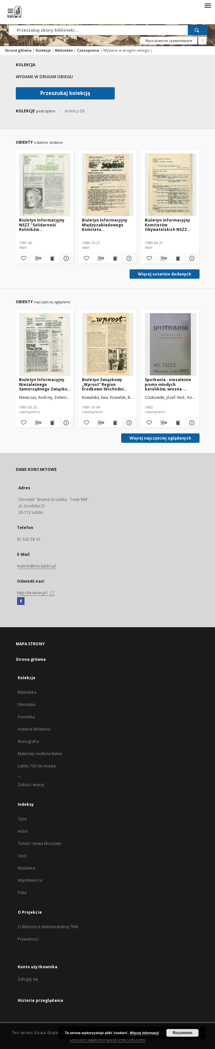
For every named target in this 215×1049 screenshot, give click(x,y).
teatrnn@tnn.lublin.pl (36, 566)
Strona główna (18, 50)
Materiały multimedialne (40, 753)
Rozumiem (182, 1033)
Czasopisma (88, 50)
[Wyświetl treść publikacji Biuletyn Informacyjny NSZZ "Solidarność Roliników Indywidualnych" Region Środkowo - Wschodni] (52, 258)
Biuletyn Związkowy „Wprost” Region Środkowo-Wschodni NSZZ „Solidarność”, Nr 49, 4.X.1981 (105, 384)
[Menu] (207, 5)
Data (22, 892)
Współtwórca (30, 880)
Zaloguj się (28, 979)
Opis (22, 855)
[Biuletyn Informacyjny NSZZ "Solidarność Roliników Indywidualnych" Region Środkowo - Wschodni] (44, 185)
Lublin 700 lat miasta (37, 766)
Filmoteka (27, 704)
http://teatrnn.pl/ (36, 593)
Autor (23, 831)
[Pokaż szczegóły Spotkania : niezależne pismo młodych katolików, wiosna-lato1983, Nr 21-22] (191, 423)
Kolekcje (44, 50)
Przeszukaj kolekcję (65, 93)
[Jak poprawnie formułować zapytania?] (202, 41)
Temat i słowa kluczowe (40, 843)
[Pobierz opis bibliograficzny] (37, 258)
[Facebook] (20, 601)
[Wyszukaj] (197, 30)
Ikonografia (28, 741)
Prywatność (28, 939)
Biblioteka (64, 50)
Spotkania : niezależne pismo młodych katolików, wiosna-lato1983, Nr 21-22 (168, 384)
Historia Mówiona (34, 729)
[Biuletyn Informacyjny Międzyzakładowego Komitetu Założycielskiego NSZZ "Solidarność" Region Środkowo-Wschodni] (107, 185)
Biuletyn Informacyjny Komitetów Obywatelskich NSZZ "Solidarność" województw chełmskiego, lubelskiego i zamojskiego (167, 224)
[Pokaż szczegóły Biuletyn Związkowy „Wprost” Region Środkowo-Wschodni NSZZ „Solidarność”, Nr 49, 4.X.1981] (128, 423)
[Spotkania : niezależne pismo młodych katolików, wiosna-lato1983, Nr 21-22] (170, 344)
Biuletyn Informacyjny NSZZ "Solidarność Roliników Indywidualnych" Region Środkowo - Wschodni (43, 224)
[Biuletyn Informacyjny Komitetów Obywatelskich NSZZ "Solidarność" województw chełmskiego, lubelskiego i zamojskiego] (170, 185)
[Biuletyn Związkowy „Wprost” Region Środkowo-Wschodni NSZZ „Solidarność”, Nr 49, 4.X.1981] (107, 344)
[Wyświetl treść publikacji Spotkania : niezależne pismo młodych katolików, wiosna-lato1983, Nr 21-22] (178, 423)
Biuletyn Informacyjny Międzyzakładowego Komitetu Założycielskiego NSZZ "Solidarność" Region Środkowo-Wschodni (105, 224)
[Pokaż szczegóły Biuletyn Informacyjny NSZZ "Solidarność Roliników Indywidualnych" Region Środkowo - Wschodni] (65, 258)
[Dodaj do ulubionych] (23, 258)
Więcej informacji (144, 1033)
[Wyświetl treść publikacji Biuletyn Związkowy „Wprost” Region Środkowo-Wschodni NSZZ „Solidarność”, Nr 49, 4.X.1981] (115, 423)
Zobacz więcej (31, 784)
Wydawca (26, 868)
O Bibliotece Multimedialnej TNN (48, 927)
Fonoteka (26, 717)
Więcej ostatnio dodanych (164, 274)
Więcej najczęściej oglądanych (160, 438)
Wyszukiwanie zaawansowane (168, 40)
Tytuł (22, 819)
